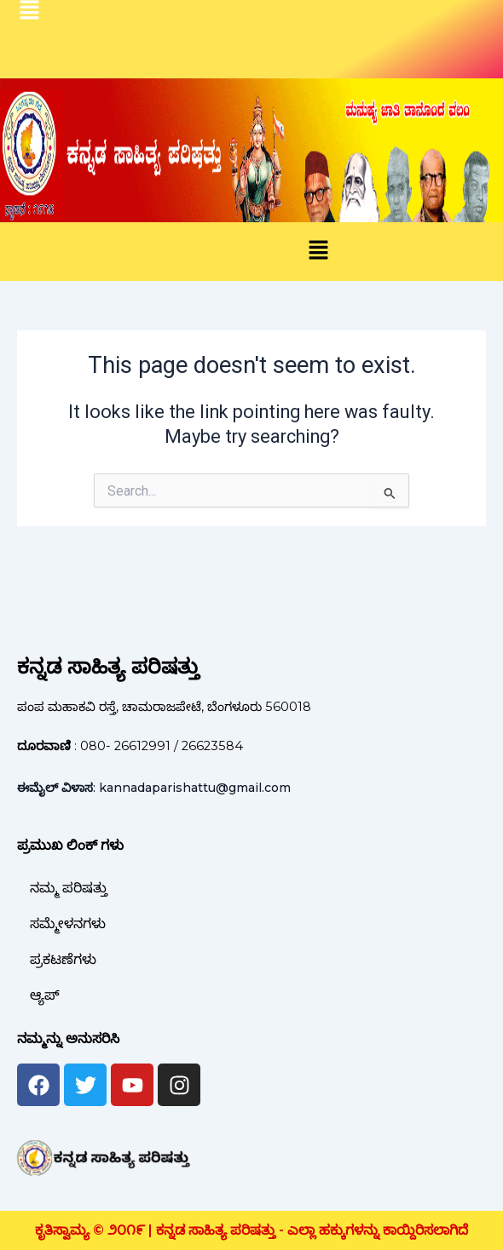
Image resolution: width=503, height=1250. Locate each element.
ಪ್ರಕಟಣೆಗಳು (63, 959)
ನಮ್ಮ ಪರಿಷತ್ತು (68, 888)
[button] (318, 251)
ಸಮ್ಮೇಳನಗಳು (68, 923)
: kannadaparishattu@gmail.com (154, 787)
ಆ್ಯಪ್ (45, 995)
